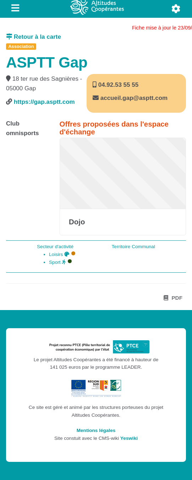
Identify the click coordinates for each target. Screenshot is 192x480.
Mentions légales (96, 430)
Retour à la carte (33, 36)
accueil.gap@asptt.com (134, 98)
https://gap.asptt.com (44, 101)
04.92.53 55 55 (117, 84)
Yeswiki (129, 438)
